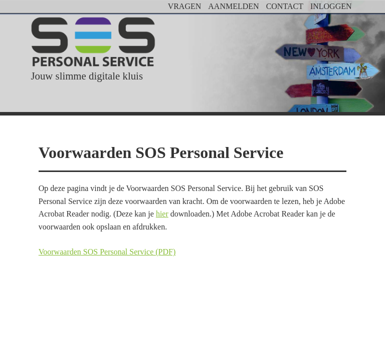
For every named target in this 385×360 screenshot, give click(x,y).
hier (162, 214)
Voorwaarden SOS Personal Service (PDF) (107, 252)
